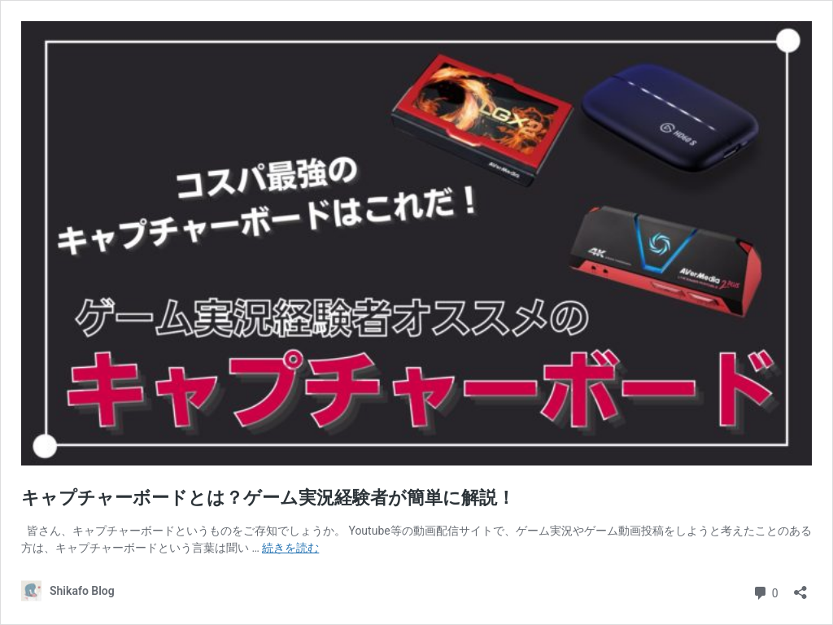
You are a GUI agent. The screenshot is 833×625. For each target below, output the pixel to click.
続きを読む (290, 547)
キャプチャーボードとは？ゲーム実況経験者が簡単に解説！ (268, 497)
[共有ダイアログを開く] (800, 587)
